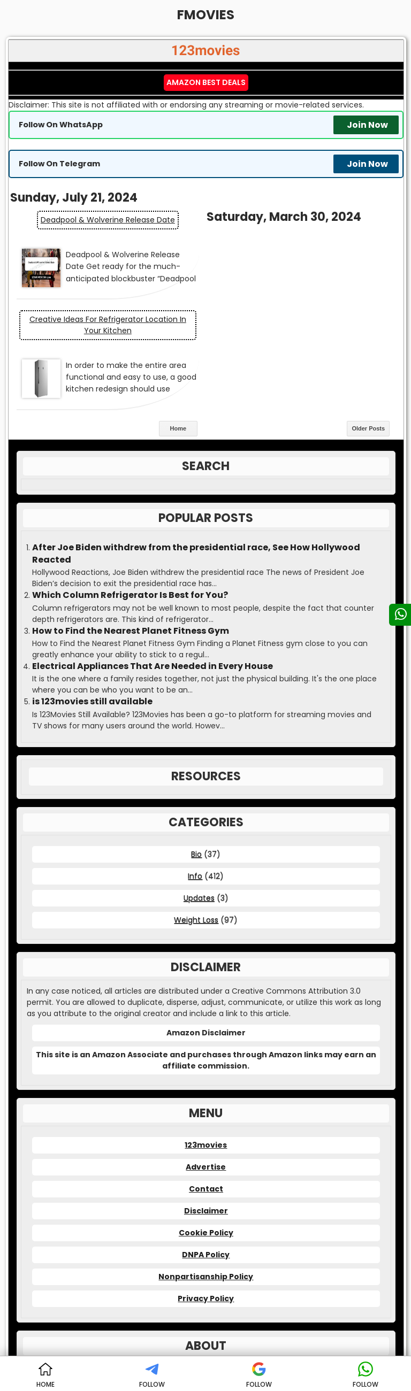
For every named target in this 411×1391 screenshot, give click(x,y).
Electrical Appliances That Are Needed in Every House (152, 586)
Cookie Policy (206, 1152)
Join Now (367, 125)
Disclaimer (206, 1130)
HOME (45, 1375)
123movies (206, 1064)
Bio (196, 773)
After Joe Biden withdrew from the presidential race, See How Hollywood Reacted (196, 474)
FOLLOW (152, 1375)
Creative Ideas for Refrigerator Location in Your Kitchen (304, 245)
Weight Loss (196, 839)
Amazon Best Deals (206, 82)
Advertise (206, 1086)
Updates (199, 817)
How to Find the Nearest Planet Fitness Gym (130, 551)
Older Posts (368, 348)
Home (178, 348)
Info (195, 795)
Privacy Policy (206, 1218)
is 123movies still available (92, 622)
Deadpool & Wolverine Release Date (107, 219)
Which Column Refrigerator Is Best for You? (130, 515)
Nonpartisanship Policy (205, 1196)
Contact (206, 1108)
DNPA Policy (206, 1174)
